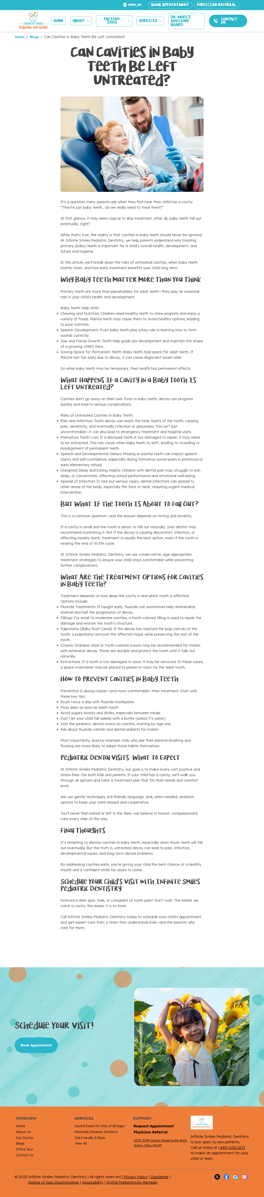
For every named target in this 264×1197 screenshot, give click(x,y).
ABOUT (81, 20)
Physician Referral (150, 1132)
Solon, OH (134, 5)
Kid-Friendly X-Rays (90, 1138)
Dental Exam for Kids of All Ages (99, 1126)
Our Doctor (25, 1138)
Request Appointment (153, 1126)
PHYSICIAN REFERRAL (216, 5)
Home (20, 37)
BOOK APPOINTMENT (170, 5)
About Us (23, 1132)
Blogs (34, 37)
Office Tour (24, 1149)
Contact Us (25, 1155)
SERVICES (150, 20)
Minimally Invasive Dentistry (96, 1132)
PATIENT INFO (117, 20)
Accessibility (92, 1182)
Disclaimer (160, 1176)
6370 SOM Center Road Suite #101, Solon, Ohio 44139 (161, 1143)
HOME (58, 20)
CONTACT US (229, 20)
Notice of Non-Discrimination (53, 1182)
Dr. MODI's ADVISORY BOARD (181, 20)
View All (81, 1143)
